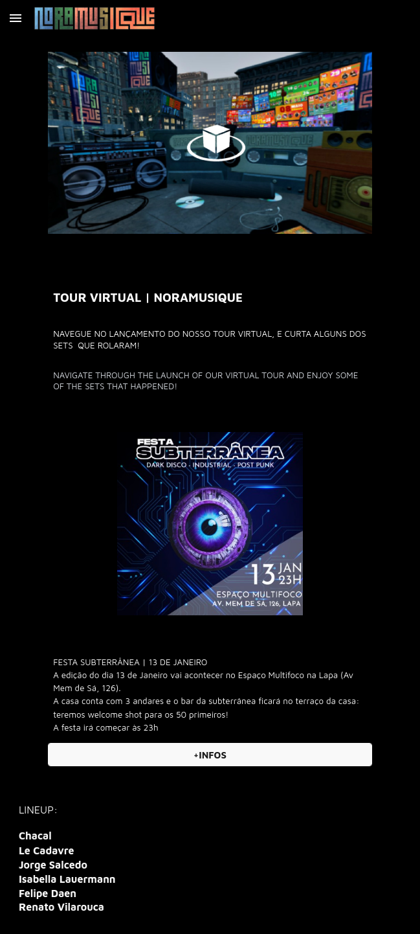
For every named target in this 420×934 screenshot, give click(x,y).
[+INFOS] (210, 754)
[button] (15, 18)
